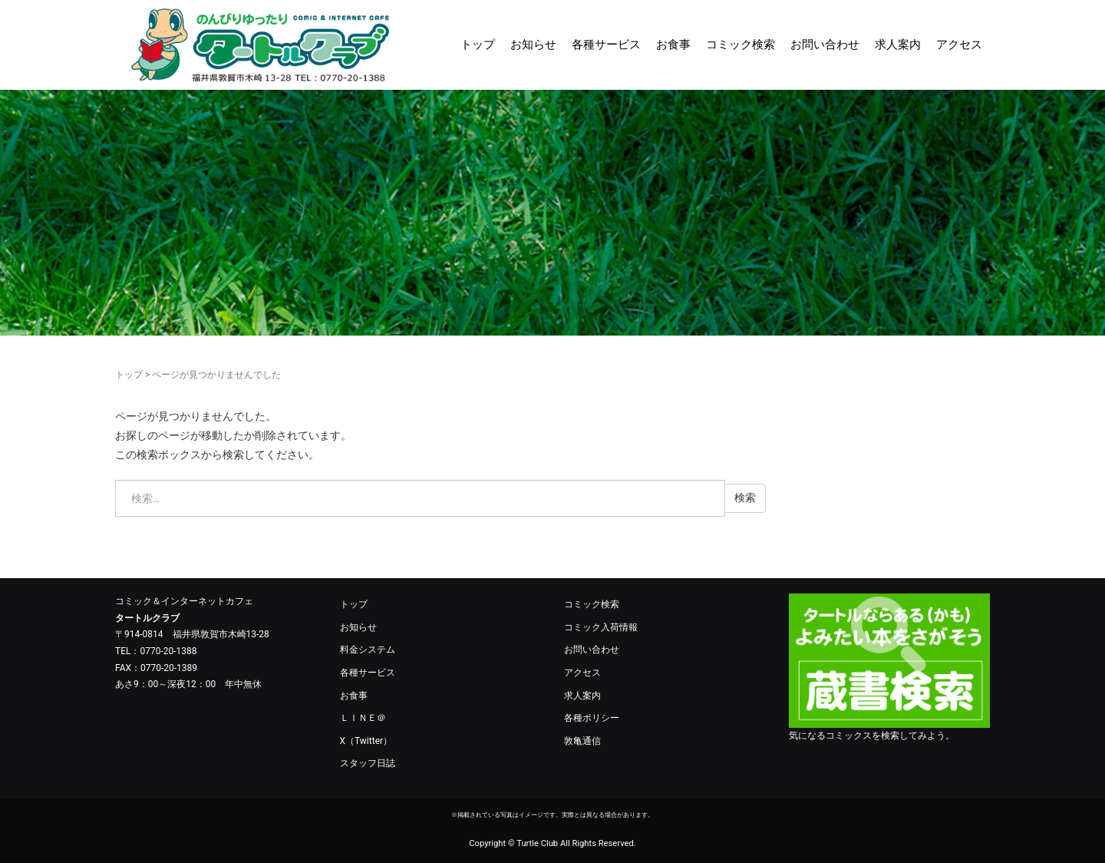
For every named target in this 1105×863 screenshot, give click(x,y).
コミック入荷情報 (601, 627)
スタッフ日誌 (367, 763)
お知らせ (533, 44)
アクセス (959, 44)
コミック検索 (740, 44)
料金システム (367, 649)
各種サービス (606, 44)
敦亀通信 (582, 741)
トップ (477, 44)
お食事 (673, 44)
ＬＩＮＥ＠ (363, 718)
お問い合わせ (824, 44)
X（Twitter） (366, 741)
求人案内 (898, 44)
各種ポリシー (591, 718)
